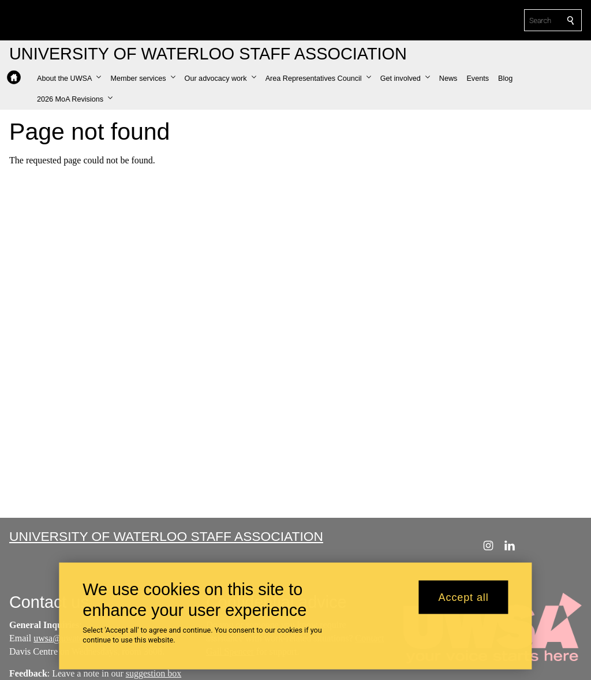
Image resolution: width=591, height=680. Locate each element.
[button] (69, 78)
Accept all (464, 602)
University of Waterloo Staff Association (166, 536)
